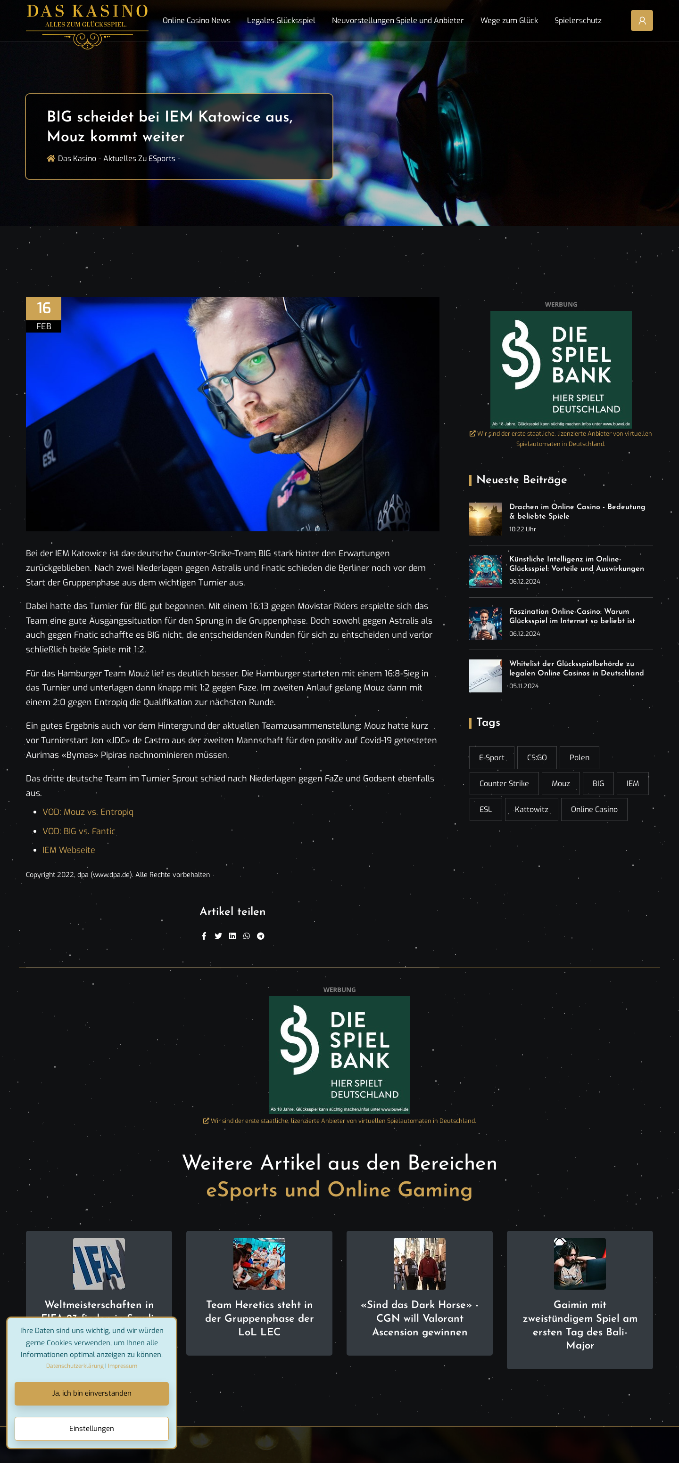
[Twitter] (218, 936)
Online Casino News (197, 20)
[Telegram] (261, 936)
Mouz (561, 783)
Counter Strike (504, 783)
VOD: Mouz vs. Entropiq (87, 812)
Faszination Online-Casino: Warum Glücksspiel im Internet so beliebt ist (572, 617)
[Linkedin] (232, 936)
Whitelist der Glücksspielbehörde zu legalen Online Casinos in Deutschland (576, 669)
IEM (633, 783)
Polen (579, 758)
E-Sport (492, 758)
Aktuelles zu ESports (139, 158)
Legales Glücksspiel (281, 20)
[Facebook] (204, 936)
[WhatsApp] (247, 936)
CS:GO (537, 758)
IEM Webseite (68, 850)
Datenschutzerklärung (75, 1366)
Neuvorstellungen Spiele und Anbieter (398, 20)
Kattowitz (531, 809)
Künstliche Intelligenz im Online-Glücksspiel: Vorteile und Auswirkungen (576, 564)
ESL (486, 809)
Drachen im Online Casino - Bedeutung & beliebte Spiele (577, 512)
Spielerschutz (578, 20)
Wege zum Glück (509, 20)
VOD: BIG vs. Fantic (79, 831)
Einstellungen (91, 1428)
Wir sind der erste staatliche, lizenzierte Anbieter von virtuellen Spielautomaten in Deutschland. (561, 439)
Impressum (122, 1366)
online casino (594, 809)
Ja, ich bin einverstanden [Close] (92, 1393)
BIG (598, 783)
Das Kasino (77, 158)
